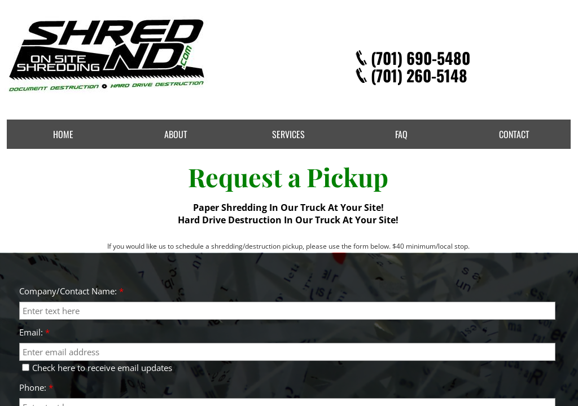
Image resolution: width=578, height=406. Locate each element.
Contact (514, 134)
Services (288, 134)
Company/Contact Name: (71, 291)
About (175, 134)
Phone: (36, 387)
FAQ (401, 134)
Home (63, 134)
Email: (34, 332)
